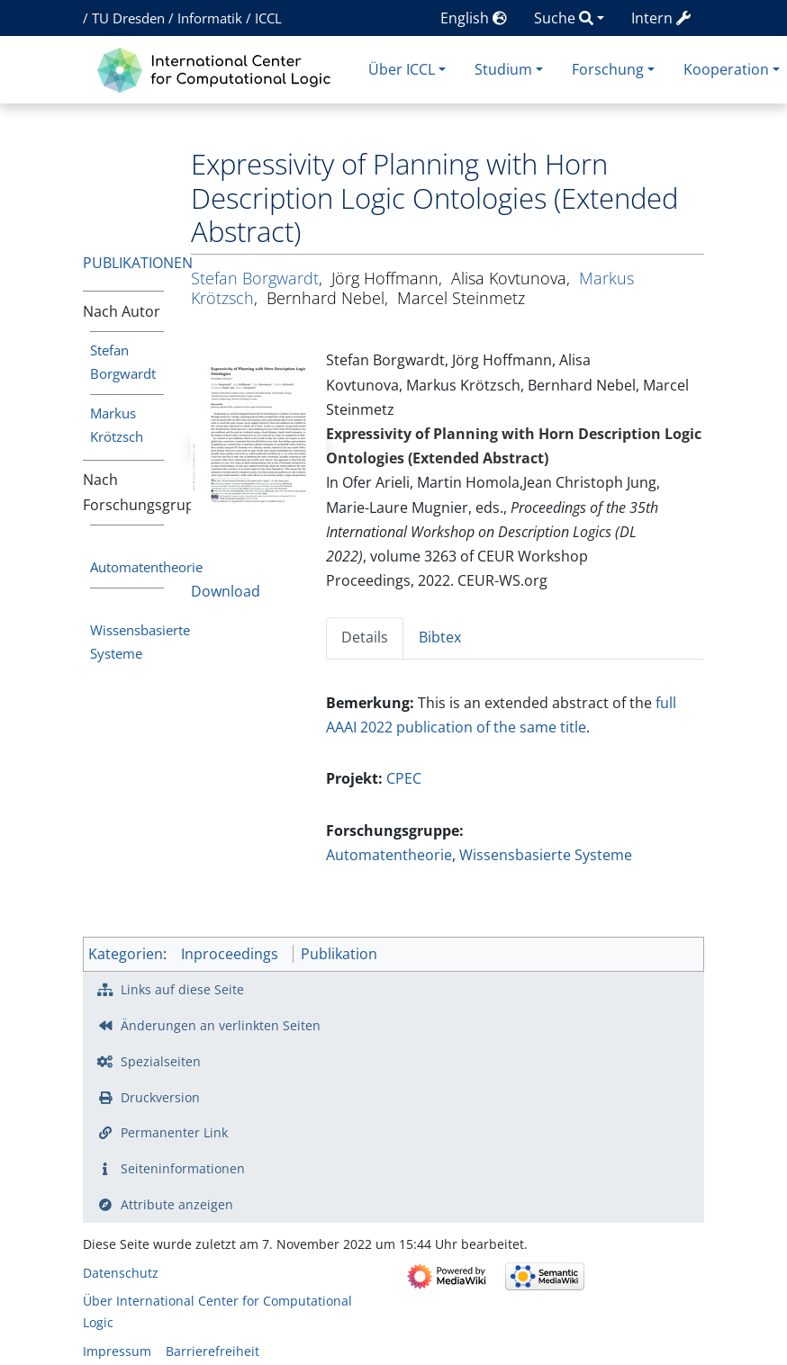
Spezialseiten (161, 1061)
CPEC (403, 778)
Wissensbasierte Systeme (545, 855)
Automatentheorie (146, 567)
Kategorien (125, 954)
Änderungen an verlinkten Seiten (221, 1025)
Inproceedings (229, 954)
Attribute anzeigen (177, 1204)
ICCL (268, 18)
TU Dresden (128, 18)
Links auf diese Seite (182, 989)
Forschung (608, 69)
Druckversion (160, 1097)
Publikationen (138, 263)
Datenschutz (120, 1272)
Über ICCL (401, 69)
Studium (503, 69)
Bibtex (440, 637)
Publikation (339, 954)
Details (364, 637)
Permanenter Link (174, 1132)
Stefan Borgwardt (255, 278)
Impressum (117, 1351)
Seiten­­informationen (183, 1168)
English (473, 18)
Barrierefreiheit (212, 1351)
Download (225, 591)
